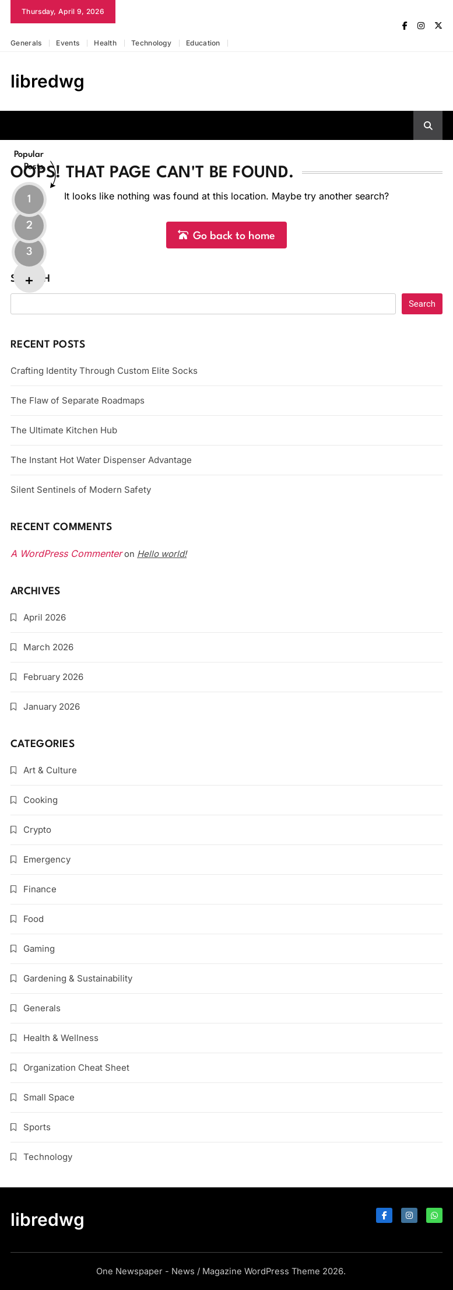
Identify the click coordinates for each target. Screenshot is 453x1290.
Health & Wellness (61, 1037)
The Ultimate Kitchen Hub (63, 430)
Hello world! (162, 553)
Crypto (37, 829)
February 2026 (53, 676)
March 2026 (48, 647)
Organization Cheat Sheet (76, 1067)
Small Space (49, 1097)
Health (105, 42)
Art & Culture (50, 770)
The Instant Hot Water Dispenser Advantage (101, 459)
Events (67, 42)
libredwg (47, 81)
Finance (40, 889)
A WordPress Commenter (66, 553)
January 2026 (51, 706)
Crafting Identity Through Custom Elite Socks (104, 370)
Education (203, 42)
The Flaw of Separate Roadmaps (77, 400)
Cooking (40, 799)
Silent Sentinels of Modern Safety (80, 489)
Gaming (39, 948)
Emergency (47, 859)
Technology (151, 42)
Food (33, 918)
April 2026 (44, 617)
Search (30, 279)
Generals (25, 42)
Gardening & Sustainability (77, 978)
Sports (37, 1127)
